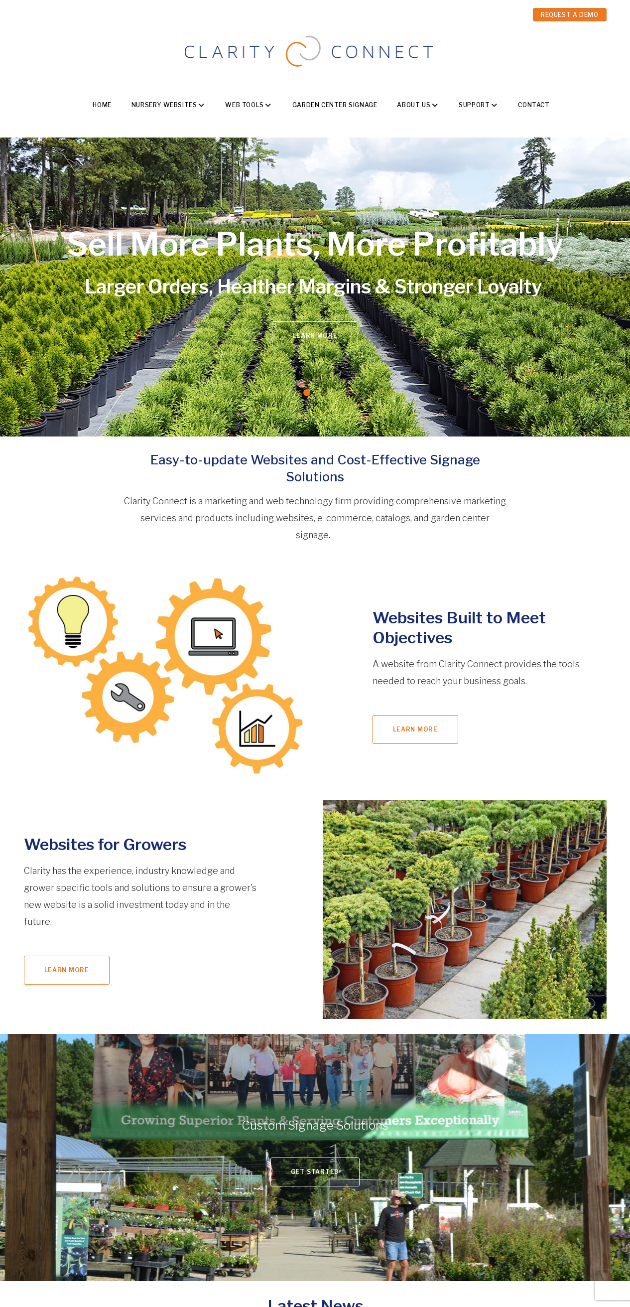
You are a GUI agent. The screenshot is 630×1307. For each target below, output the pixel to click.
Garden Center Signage (335, 105)
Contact (533, 105)
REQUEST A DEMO (569, 14)
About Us (413, 105)
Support (474, 105)
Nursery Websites (164, 105)
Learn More (314, 335)
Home (102, 105)
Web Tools (244, 105)
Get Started (315, 1171)
